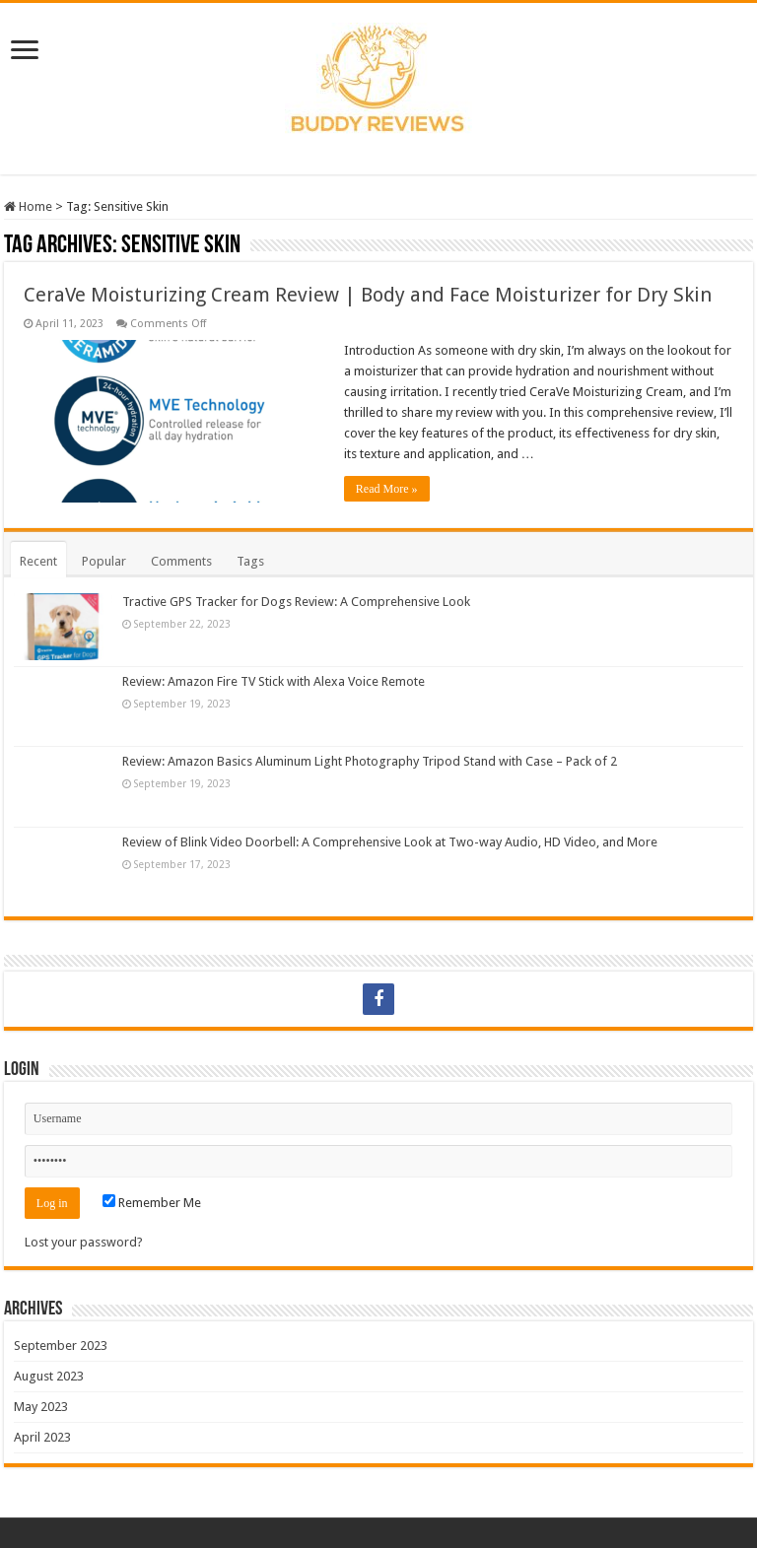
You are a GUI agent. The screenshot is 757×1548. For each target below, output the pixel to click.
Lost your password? (84, 1242)
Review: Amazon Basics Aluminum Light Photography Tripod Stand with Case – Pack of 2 (369, 761)
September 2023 (60, 1345)
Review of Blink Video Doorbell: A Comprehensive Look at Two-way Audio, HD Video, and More (389, 842)
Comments (181, 561)
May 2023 (41, 1406)
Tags (250, 561)
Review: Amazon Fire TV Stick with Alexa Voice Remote (273, 681)
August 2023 (49, 1376)
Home (28, 206)
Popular (104, 561)
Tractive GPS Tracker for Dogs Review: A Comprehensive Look (296, 601)
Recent (38, 561)
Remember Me (152, 1202)
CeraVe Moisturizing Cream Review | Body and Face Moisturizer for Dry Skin (368, 294)
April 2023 (42, 1437)
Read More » (387, 489)
